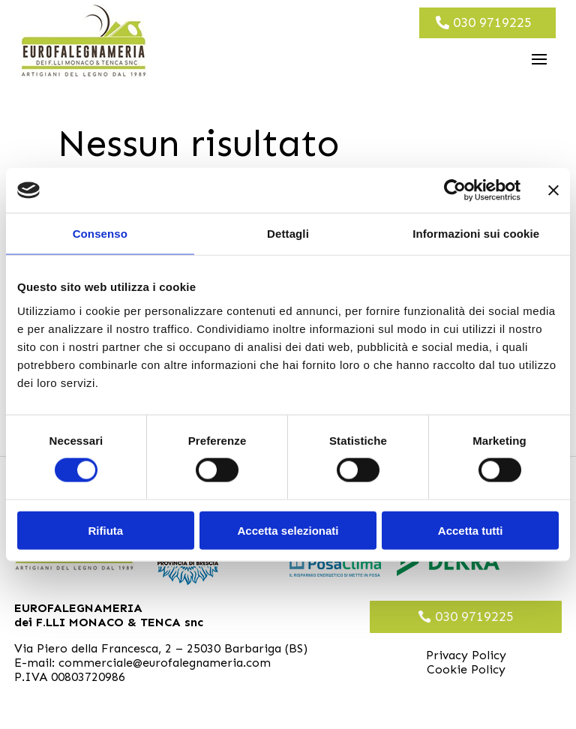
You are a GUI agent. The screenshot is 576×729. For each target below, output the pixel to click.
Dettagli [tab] (288, 233)
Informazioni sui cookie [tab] (475, 233)
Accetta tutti (470, 530)
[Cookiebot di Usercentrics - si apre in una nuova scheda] (454, 190)
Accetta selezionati (287, 530)
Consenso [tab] (100, 233)
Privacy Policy (466, 655)
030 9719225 (492, 22)
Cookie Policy (466, 669)
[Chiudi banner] (553, 190)
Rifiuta (105, 530)
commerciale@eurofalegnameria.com (164, 663)
